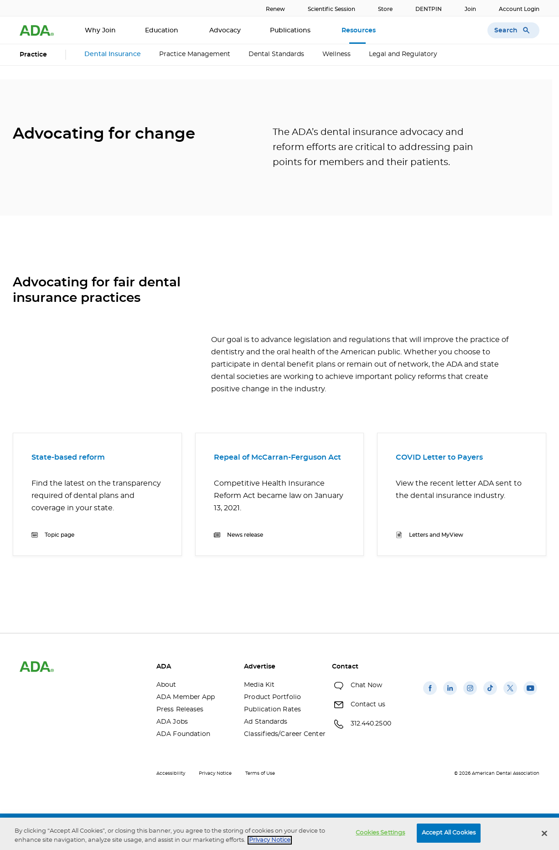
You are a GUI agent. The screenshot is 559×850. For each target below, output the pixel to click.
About (166, 685)
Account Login (519, 9)
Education (162, 30)
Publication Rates (272, 709)
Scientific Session (331, 9)
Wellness (336, 54)
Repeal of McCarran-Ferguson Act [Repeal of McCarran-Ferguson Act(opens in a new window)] (277, 457)
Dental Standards (276, 54)
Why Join (100, 30)
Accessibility (170, 773)
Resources (360, 30)
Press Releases (179, 709)
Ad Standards (265, 722)
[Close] (544, 833)
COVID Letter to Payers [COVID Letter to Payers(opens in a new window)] (439, 457)
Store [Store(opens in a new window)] (385, 9)
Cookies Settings (380, 833)
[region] (279, 834)
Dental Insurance (112, 54)
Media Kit (259, 685)
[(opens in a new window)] (430, 695)
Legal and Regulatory (403, 54)
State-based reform (68, 457)
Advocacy (225, 30)
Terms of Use (260, 773)
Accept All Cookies (449, 833)
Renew (275, 9)
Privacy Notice (215, 773)
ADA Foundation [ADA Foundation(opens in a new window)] (183, 734)
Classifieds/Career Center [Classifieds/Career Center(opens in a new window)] (281, 734)
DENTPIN (428, 9)
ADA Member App (185, 697)
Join (470, 9)
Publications (291, 30)
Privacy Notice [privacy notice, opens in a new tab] (269, 840)
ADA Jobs (172, 722)
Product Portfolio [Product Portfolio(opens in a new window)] (272, 697)
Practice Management (194, 54)
